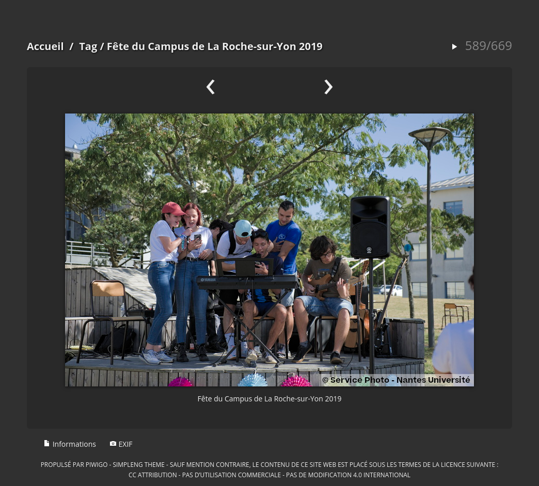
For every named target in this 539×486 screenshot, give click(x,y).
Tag (88, 46)
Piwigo (97, 464)
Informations (69, 444)
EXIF (121, 444)
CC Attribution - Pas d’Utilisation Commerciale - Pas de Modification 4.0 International (269, 475)
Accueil (45, 46)
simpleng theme (139, 464)
